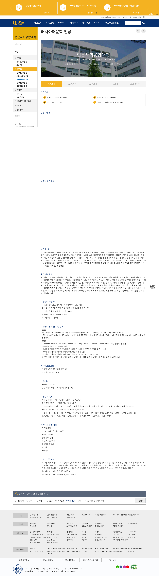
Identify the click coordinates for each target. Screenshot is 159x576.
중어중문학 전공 (21, 86)
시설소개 (114, 83)
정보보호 (112, 560)
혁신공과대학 (86, 515)
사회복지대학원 (117, 523)
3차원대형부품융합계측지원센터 (56, 548)
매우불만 (61, 500)
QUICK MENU (152, 287)
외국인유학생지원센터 (53, 535)
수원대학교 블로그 (117, 566)
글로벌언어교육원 (118, 537)
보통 (40, 500)
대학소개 (18, 44)
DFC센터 (84, 551)
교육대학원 (69, 523)
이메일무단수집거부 (90, 560)
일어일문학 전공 (21, 83)
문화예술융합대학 (52, 517)
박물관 (97, 532)
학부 (16, 51)
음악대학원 (50, 526)
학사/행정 (74, 22)
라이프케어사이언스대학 (120, 515)
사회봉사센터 (132, 532)
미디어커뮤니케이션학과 (23, 101)
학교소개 (38, 22)
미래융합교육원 (70, 537)
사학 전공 (19, 65)
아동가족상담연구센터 (36, 535)
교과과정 (72, 83)
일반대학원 (33, 523)
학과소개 (51, 83)
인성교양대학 (34, 515)
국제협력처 (69, 532)
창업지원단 (131, 535)
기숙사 (84, 532)
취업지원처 (69, 540)
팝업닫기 (152, 13)
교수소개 (93, 83)
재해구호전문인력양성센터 (120, 540)
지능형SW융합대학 (100, 515)
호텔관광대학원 (132, 523)
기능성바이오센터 (87, 548)
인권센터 (84, 540)
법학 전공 (19, 94)
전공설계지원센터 (35, 542)
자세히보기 (46, 13)
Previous (11, 8)
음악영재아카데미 (71, 535)
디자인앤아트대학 (133, 515)
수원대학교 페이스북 (120, 566)
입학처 (84, 535)
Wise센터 (131, 551)
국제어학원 (50, 532)
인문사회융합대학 (25, 37)
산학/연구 (62, 22)
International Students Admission (114, 17)
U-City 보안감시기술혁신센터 (103, 551)
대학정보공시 (24, 560)
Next (148, 8)
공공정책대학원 (51, 523)
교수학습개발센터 (35, 532)
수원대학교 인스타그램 (124, 566)
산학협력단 (33, 548)
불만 (51, 500)
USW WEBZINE (112, 22)
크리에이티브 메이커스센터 (38, 537)
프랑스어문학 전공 (22, 76)
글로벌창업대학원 (118, 526)
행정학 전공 (20, 97)
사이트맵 (141, 17)
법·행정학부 (19, 90)
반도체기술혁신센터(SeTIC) (136, 548)
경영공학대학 (70, 515)
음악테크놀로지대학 (36, 517)
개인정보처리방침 (46, 560)
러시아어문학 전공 (22, 79)
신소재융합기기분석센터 (120, 548)
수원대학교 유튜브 (127, 566)
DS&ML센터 (33, 540)
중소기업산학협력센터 (36, 551)
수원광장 (97, 22)
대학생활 (86, 22)
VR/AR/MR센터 (117, 551)
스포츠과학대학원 (87, 526)
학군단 (84, 537)
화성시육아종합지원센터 (73, 551)
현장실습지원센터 (100, 540)
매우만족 (20, 500)
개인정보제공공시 (68, 560)
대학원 (17, 116)
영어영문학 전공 (21, 73)
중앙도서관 (116, 535)
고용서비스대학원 (71, 526)
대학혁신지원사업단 (52, 542)
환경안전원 (131, 537)
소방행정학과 (19, 110)
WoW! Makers (51, 540)
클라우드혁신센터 (52, 537)
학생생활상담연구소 (101, 537)
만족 (30, 500)
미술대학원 (33, 526)
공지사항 (25, 124)
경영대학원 (85, 523)
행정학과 (18, 105)
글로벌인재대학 (70, 517)
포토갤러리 (135, 83)
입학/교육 (50, 22)
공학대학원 (98, 523)
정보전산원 (98, 535)
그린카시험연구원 (71, 548)
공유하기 (138, 31)
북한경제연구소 (117, 532)
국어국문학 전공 (21, 62)
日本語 (134, 17)
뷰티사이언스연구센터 (101, 548)
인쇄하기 (143, 31)
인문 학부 (18, 58)
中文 (129, 17)
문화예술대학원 (99, 526)
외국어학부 (18, 69)
